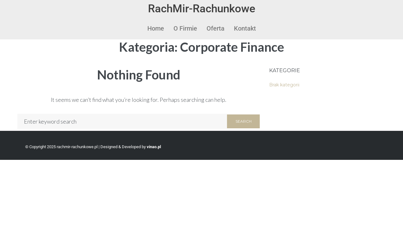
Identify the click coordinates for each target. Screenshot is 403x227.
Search (244, 121)
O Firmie (185, 28)
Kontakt (245, 28)
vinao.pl (154, 146)
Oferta (215, 28)
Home (155, 28)
